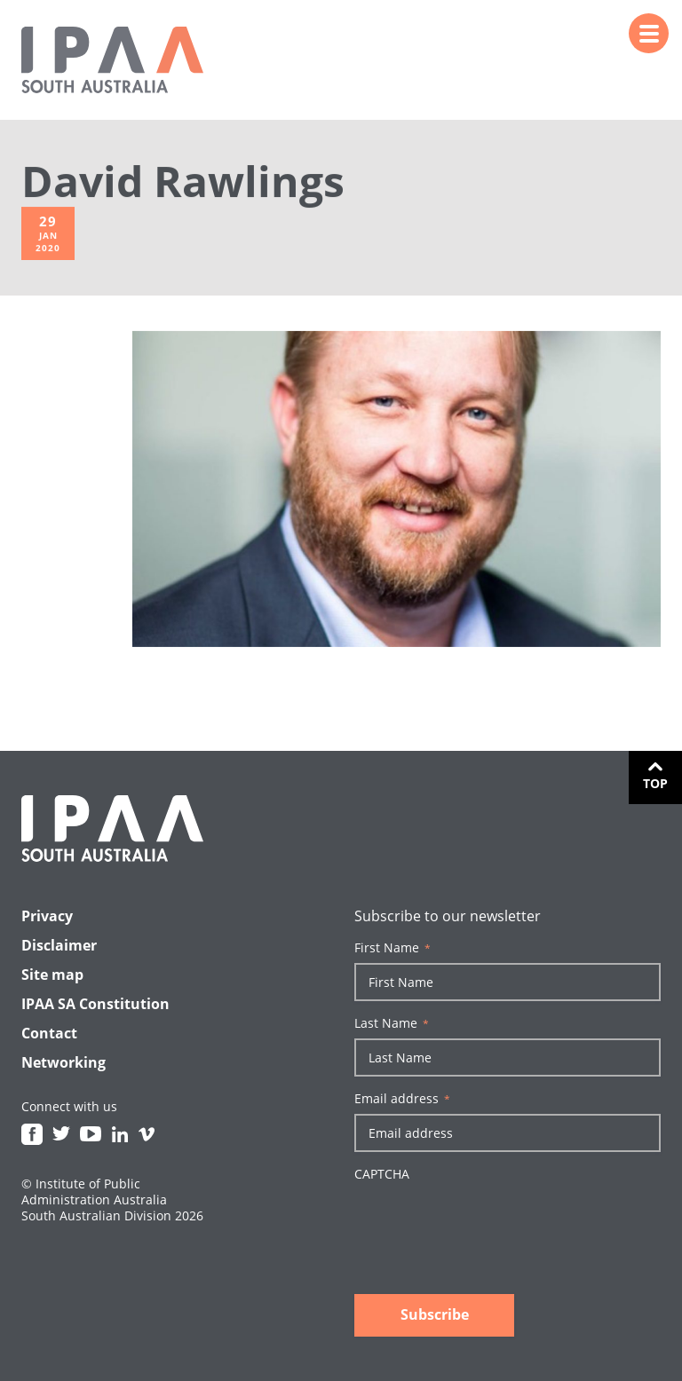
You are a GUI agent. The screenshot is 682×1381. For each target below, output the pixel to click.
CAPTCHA (381, 1174)
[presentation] (489, 1224)
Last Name (391, 1023)
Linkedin (120, 1134)
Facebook (32, 1134)
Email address (402, 1099)
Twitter (61, 1134)
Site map (52, 974)
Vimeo (147, 1134)
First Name (392, 948)
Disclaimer (59, 945)
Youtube (90, 1134)
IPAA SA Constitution (95, 1004)
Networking (63, 1062)
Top (655, 783)
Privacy (47, 916)
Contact (49, 1033)
